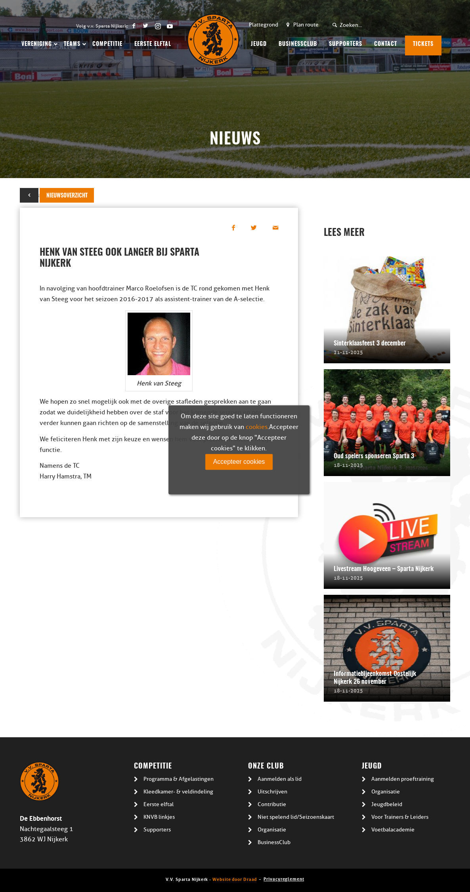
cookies (256, 427)
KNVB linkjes (159, 817)
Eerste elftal (158, 804)
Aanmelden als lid (280, 779)
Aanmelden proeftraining (402, 779)
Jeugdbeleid (386, 804)
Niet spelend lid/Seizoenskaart (296, 817)
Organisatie (272, 829)
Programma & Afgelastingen (178, 779)
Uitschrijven (272, 791)
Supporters (157, 829)
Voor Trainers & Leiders (399, 817)
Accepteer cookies (239, 461)
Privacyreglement (284, 878)
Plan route (306, 24)
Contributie (272, 804)
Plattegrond (263, 24)
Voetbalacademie (393, 829)
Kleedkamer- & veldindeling (178, 791)
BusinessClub (274, 842)
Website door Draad (234, 878)
